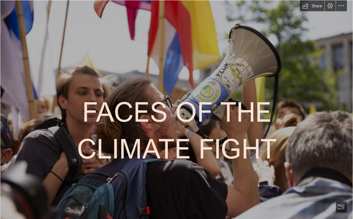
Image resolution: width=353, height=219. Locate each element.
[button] (312, 5)
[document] (176, 109)
